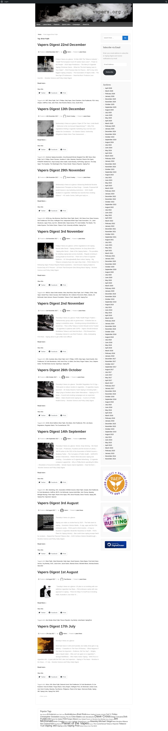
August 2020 (109, 272)
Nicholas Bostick (93, 563)
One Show (77, 361)
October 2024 (109, 137)
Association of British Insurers (67, 490)
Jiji (53, 223)
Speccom (87, 161)
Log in (6, 1)
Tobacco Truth (62, 225)
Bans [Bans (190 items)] (75, 714)
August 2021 (109, 240)
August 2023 (109, 175)
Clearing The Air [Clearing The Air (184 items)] (65, 717)
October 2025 (109, 104)
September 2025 (110, 107)
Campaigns (76, 24)
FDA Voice (50, 220)
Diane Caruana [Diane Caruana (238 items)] (117, 717)
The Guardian (45, 164)
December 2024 (110, 131)
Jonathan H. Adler (65, 159)
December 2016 (110, 391)
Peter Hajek (51, 494)
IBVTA (57, 492)
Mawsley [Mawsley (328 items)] (94, 721)
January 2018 (109, 356)
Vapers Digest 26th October (60, 370)
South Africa (79, 103)
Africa (47, 684)
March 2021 (109, 253)
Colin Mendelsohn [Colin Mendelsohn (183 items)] (88, 717)
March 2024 (109, 156)
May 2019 (108, 313)
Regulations (41, 425)
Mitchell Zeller (62, 223)
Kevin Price (64, 361)
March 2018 (109, 350)
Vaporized (48, 497)
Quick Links (66, 24)
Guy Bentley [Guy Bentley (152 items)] (101, 719)
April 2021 (108, 250)
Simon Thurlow (84, 494)
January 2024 (109, 161)
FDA (93, 100)
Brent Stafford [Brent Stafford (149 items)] (91, 714)
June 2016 (108, 407)
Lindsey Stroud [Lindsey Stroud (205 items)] (77, 721)
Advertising (51, 490)
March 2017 (109, 383)
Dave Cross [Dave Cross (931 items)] (102, 716)
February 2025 (110, 126)
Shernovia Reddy (87, 689)
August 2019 (109, 304)
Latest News (47, 24)
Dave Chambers (77, 100)
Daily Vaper (68, 100)
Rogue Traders (84, 361)
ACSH (47, 423)
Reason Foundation (58, 297)
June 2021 (108, 245)
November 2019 (110, 296)
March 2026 (109, 91)
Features (56, 24)
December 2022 (110, 196)
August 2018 (109, 337)
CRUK (91, 292)
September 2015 (110, 432)
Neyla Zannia (70, 223)
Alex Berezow (56, 218)
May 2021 (108, 248)
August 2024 (109, 142)
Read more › (42, 83)
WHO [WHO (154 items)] (95, 726)
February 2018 (110, 353)
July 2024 (108, 145)
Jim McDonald (64, 492)
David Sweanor (75, 561)
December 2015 (110, 424)
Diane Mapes (84, 561)
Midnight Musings (42, 494)
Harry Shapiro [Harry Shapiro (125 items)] (109, 719)
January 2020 (109, 291)
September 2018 (110, 334)
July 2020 (108, 275)
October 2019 (109, 299)
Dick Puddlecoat (42, 220)
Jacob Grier (57, 563)
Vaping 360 (77, 297)
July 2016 (108, 405)
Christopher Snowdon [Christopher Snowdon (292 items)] (49, 717)
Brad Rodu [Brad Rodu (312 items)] (82, 714)
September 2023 (110, 172)
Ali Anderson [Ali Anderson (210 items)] (51, 714)
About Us (86, 24)
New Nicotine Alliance (65, 103)
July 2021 (108, 242)
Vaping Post (86, 164)
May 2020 (108, 280)
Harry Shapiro (66, 687)
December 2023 (110, 164)
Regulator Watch (50, 425)
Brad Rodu (64, 218)
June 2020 (108, 277)
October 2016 (109, 396)
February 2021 (110, 256)
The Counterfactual (60, 425)
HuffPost (45, 103)
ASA (57, 490)
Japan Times (47, 223)
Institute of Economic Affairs (79, 295)
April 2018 (108, 348)
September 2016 (110, 399)
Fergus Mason (57, 687)
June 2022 (108, 212)
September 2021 (110, 237)
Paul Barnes (65, 579)
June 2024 (108, 148)
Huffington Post (58, 220)
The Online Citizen (52, 225)
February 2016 (110, 418)
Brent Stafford (54, 423)
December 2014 (110, 456)
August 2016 (109, 402)
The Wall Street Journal (48, 364)
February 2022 (110, 223)
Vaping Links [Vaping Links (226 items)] (62, 726)
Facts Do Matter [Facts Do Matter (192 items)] (56, 719)
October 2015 (109, 429)
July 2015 (108, 437)
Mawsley (73, 159)
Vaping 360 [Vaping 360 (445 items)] (51, 725)
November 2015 (110, 426)
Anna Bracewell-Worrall (69, 157)
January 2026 (109, 96)
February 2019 (110, 321)
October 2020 (109, 267)
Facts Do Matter (48, 687)
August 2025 (109, 110)
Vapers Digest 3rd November (60, 231)
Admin (67, 52)
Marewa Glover (74, 563)
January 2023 (109, 194)
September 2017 (110, 367)
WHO (57, 691)
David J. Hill (78, 218)
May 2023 (108, 183)
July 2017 (108, 372)
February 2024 (110, 158)
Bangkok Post (81, 157)
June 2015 (108, 440)
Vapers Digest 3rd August (58, 503)
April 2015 (108, 445)
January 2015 (109, 453)
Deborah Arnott (64, 684)
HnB (58, 361)
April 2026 (108, 88)
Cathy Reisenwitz (58, 561)
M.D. (55, 223)
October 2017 (109, 364)
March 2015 (109, 448)
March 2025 (109, 123)
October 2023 (109, 169)
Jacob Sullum (65, 563)
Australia (51, 359)
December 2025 (110, 99)
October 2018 (109, 331)
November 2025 (110, 102)
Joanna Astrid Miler (74, 492)
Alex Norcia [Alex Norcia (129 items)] (43, 714)
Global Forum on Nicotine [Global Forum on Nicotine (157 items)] (90, 719)
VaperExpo (59, 364)
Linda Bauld (81, 620)
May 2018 (108, 345)
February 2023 (110, 191)
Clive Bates (69, 423)
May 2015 (108, 442)
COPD (76, 359)
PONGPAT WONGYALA (44, 161)
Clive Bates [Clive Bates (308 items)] (76, 717)
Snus (73, 103)
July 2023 (108, 177)
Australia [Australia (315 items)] (69, 714)
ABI (47, 490)
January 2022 (109, 226)
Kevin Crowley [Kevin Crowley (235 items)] (59, 721)
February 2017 (110, 386)
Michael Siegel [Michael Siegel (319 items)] (105, 721)
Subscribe (109, 72)
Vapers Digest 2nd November (61, 303)
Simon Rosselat (75, 494)
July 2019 (108, 307)
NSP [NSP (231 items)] (52, 724)
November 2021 (110, 231)
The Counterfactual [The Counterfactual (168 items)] (99, 724)
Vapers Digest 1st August (58, 572)
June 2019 (108, 310)
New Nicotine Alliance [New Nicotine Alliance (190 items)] (120, 721)
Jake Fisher (55, 103)
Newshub (79, 159)
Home (38, 24)
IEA (70, 295)
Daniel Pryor (45, 295)
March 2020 (109, 286)
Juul (39, 689)
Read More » (42, 140)
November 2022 (110, 199)
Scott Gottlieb (81, 223)
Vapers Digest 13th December (61, 109)
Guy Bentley (46, 563)
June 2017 (108, 375)
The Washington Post (56, 164)
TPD (68, 425)
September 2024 (110, 139)
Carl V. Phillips (60, 100)
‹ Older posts (43, 696)
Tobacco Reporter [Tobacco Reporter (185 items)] (112, 724)
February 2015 (110, 450)
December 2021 (110, 229)
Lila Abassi (89, 423)
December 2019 (110, 294)
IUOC (51, 563)
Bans (56, 359)
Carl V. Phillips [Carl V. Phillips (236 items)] (111, 714)
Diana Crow (85, 218)
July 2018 (108, 340)
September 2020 (110, 269)
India (49, 103)
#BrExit (48, 292)
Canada (86, 490)
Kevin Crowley (68, 116)
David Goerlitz (90, 359)
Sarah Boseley (72, 161)
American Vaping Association (54, 157)
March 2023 (109, 188)
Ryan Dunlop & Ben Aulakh (60, 161)
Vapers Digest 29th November (61, 170)
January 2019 (109, 323)
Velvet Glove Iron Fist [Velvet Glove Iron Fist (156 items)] (86, 726)
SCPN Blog (80, 161)
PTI (76, 223)
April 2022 (108, 218)
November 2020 (110, 264)
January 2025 (109, 129)
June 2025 (108, 115)
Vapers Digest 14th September (62, 431)
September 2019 (110, 302)
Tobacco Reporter (77, 164)
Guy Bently (74, 620)
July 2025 (108, 112)
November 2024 (110, 134)
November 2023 (110, 167)
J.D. (90, 220)
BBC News (89, 157)
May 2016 (108, 410)
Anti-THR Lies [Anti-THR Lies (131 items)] (60, 714)
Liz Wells (70, 361)
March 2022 (109, 221)
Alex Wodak (49, 620)
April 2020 (108, 283)
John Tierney (84, 492)
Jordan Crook (93, 687)
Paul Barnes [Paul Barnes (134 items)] (57, 724)
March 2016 (109, 415)
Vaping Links (44, 691)
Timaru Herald (67, 164)
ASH (47, 359)
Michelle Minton (83, 563)
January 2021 (109, 258)
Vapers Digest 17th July (56, 626)
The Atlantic (89, 223)
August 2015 (109, 434)
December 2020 (110, 261)
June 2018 (108, 342)
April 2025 (108, 121)
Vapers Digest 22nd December (62, 45)
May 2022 (108, 215)
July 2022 (108, 210)
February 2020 (110, 288)
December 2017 (110, 359)
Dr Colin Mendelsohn (51, 361)
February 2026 (110, 94)
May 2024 (108, 150)
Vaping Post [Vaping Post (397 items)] (73, 725)
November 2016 (110, 394)
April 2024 (108, 153)
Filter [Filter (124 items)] (80, 719)
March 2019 (109, 318)
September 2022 (110, 204)
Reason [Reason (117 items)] (91, 724)
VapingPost (88, 620)
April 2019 (108, 315)
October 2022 (109, 202)
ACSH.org (48, 218)
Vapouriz (53, 497)
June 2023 (108, 180)
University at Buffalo (72, 225)
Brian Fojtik (52, 100)
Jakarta (90, 295)
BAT (47, 100)
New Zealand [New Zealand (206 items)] (45, 724)
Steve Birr (40, 566)
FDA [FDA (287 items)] (65, 719)
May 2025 (108, 118)
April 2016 (108, 413)
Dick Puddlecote (87, 100)
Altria (64, 292)
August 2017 (109, 369)
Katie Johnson (48, 297)
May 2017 (108, 377)
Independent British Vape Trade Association (76, 220)
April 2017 (108, 380)
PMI (69, 494)
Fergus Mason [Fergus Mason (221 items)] (72, 719)
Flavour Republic (65, 620)
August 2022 (109, 207)
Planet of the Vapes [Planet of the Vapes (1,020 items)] (75, 723)
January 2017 (109, 388)
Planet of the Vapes (87, 159)
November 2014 (110, 459)
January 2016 (109, 421)
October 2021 (109, 234)
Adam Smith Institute (56, 292)
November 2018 (110, 329)
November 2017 (110, 361)
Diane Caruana (54, 159)
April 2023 (108, 185)
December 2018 (110, 326)
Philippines (66, 689)
